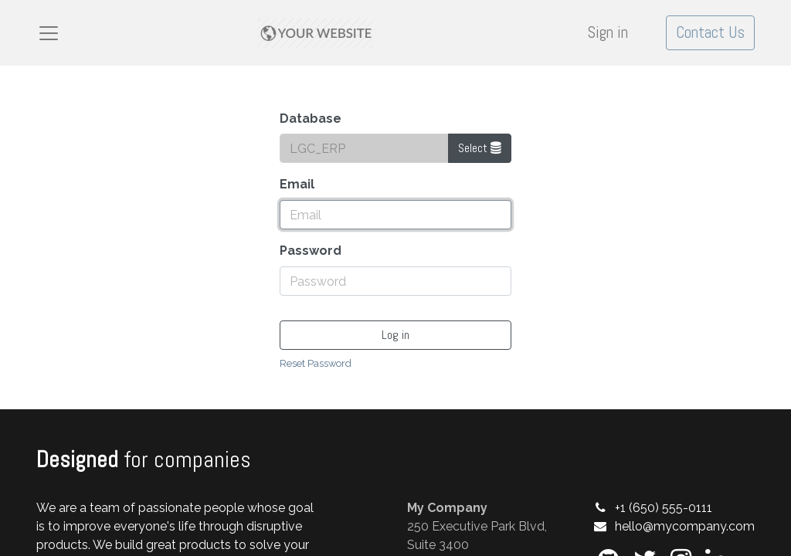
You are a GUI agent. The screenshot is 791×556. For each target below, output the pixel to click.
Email (297, 184)
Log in (395, 335)
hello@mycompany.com (685, 526)
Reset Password (315, 363)
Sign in (608, 32)
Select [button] (479, 148)
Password (310, 250)
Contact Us (710, 32)
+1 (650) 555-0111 (663, 507)
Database (310, 118)
